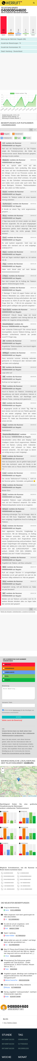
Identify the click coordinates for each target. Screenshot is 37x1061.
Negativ (7, 664)
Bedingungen (16, 710)
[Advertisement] (18, 72)
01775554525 (23, 1044)
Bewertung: (18, 692)
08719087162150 (8, 1039)
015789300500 (14, 945)
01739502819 (20, 935)
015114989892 (15, 910)
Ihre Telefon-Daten (10, 1023)
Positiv (6, 680)
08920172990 (14, 928)
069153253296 (24, 980)
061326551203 (23, 1048)
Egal (6, 676)
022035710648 (15, 996)
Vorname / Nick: (18, 704)
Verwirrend (8, 668)
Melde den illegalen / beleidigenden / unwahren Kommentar (18, 611)
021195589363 (14, 919)
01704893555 (16, 987)
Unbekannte (8, 672)
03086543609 (23, 1039)
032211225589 (15, 956)
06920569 (13, 969)
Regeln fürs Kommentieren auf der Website (16, 753)
